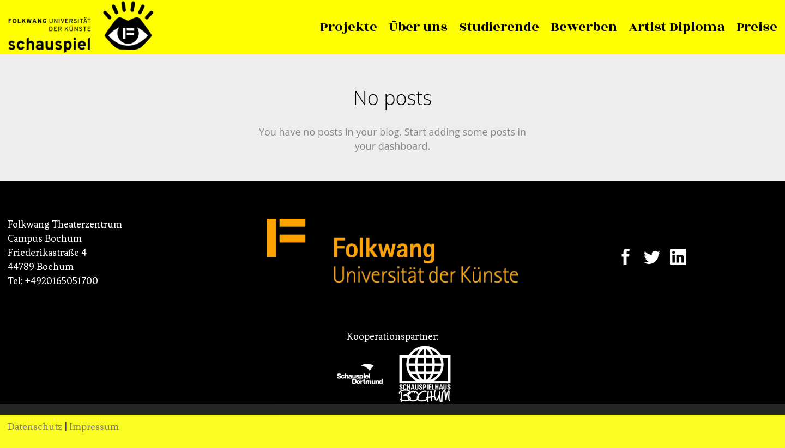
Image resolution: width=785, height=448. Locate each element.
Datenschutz (35, 427)
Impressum (94, 427)
